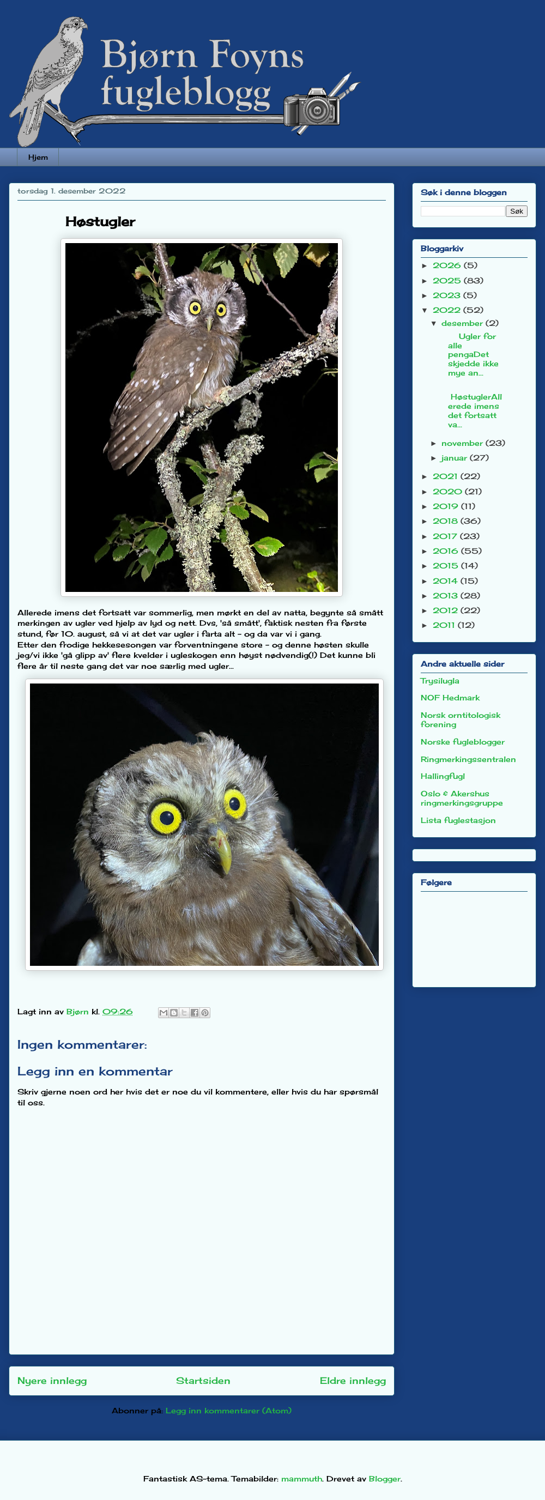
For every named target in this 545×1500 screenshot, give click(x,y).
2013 (447, 595)
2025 (448, 280)
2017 (446, 536)
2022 (448, 309)
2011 (445, 625)
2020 (449, 491)
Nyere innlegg (52, 1380)
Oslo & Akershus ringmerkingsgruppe (462, 798)
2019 (447, 506)
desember (463, 323)
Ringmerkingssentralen (468, 759)
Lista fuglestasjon (458, 820)
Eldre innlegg (353, 1380)
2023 (448, 295)
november (463, 442)
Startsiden (203, 1380)
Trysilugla (440, 680)
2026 (448, 265)
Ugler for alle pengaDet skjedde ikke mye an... (469, 354)
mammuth (301, 1478)
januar (455, 457)
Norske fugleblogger (463, 741)
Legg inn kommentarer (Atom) (229, 1410)
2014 (447, 580)
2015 (447, 565)
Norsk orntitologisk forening (460, 719)
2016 (447, 550)
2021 (447, 476)
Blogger (385, 1478)
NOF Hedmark (450, 697)
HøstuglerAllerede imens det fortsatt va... (471, 405)
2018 (447, 520)
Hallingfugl (443, 776)
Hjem (38, 157)
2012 (447, 610)
